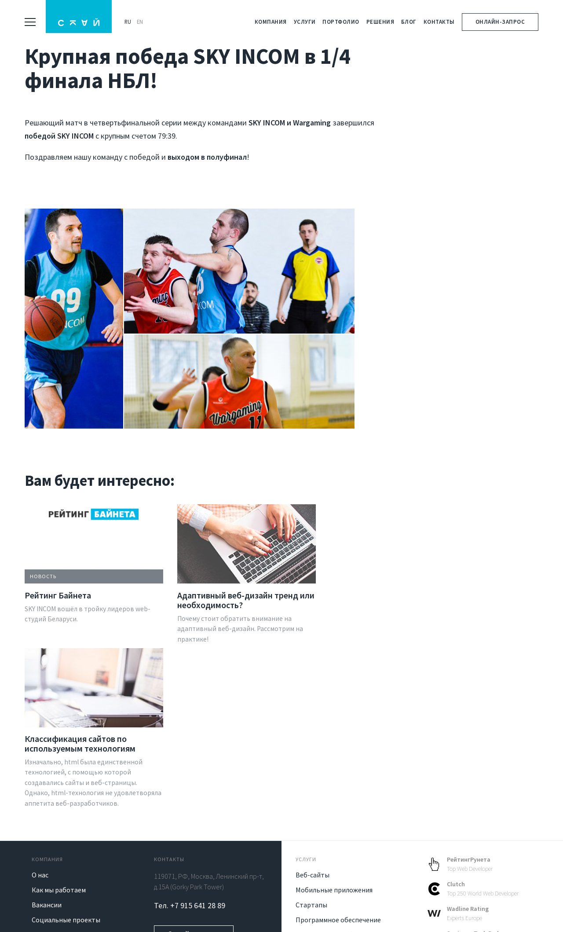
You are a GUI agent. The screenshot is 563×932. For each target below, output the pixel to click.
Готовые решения (323, 864)
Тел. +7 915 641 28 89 (189, 776)
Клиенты (46, 834)
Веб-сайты (312, 745)
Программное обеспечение (338, 789)
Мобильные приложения (334, 760)
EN (142, 21)
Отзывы (44, 819)
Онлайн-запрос (500, 21)
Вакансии (47, 775)
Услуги (305, 21)
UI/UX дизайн (316, 819)
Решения (380, 21)
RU (130, 21)
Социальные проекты (66, 789)
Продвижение (318, 849)
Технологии (50, 804)
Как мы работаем (59, 760)
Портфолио (340, 21)
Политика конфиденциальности (263, 916)
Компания (271, 21)
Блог (409, 21)
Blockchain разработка (331, 804)
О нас (40, 745)
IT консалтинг (318, 834)
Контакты (439, 21)
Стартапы (311, 775)
